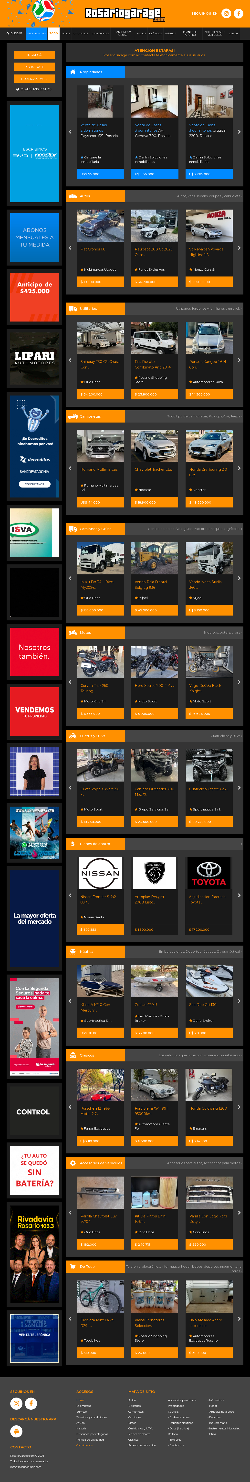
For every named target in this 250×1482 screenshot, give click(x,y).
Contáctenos (84, 1445)
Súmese (81, 1411)
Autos (132, 1400)
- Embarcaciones (178, 1417)
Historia (81, 1428)
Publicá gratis (34, 79)
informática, (171, 1266)
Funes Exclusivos (150, 269)
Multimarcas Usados (98, 269)
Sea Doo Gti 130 (203, 1005)
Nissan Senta (92, 917)
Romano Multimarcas (99, 469)
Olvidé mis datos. (34, 89)
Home (80, 1400)
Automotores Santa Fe (152, 1126)
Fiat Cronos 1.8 (93, 249)
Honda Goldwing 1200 (208, 1108)
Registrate (34, 67)
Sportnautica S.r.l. (205, 809)
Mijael (141, 598)
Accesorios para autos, (185, 1163)
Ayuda (80, 1423)
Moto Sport (146, 701)
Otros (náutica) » (229, 951)
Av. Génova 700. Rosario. (153, 130)
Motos (132, 1423)
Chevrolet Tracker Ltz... (154, 469)
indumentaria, (231, 1266)
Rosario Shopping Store (151, 380)
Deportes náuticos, (201, 951)
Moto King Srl (93, 701)
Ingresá (34, 55)
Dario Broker (201, 1020)
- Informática (216, 1400)
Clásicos (133, 1439)
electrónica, (152, 1266)
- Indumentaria (217, 1423)
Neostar (143, 490)
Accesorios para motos (222, 1163)
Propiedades (176, 1406)
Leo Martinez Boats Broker (152, 1018)
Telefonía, (134, 1266)
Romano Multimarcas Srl (99, 487)
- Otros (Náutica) (178, 1428)
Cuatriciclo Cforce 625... (208, 789)
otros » (237, 1271)
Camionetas (136, 1411)
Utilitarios (134, 1406)
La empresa (83, 1406)
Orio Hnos (90, 382)
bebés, (198, 1266)
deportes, (212, 1266)
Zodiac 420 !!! (146, 1005)
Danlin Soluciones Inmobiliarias (151, 159)
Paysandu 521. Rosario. (100, 130)
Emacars (198, 1128)
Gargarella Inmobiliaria (91, 159)
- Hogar (212, 1406)
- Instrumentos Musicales (224, 1428)
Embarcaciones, (172, 951)
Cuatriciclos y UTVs (140, 1428)
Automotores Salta (206, 382)
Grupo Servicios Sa (151, 809)
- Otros (212, 1434)
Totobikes (90, 1340)
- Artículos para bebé (221, 1411)
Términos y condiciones (91, 1417)
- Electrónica (176, 1445)
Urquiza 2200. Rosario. (207, 130)
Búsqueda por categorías (92, 1434)
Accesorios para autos (142, 1445)
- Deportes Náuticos (180, 1423)
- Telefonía (174, 1439)
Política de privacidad (90, 1439)
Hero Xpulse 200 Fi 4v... (155, 685)
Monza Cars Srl (202, 269)
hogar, (186, 1266)
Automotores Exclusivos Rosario (203, 1338)
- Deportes (214, 1417)
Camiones (134, 1417)
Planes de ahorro (139, 1434)
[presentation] (70, 132)
